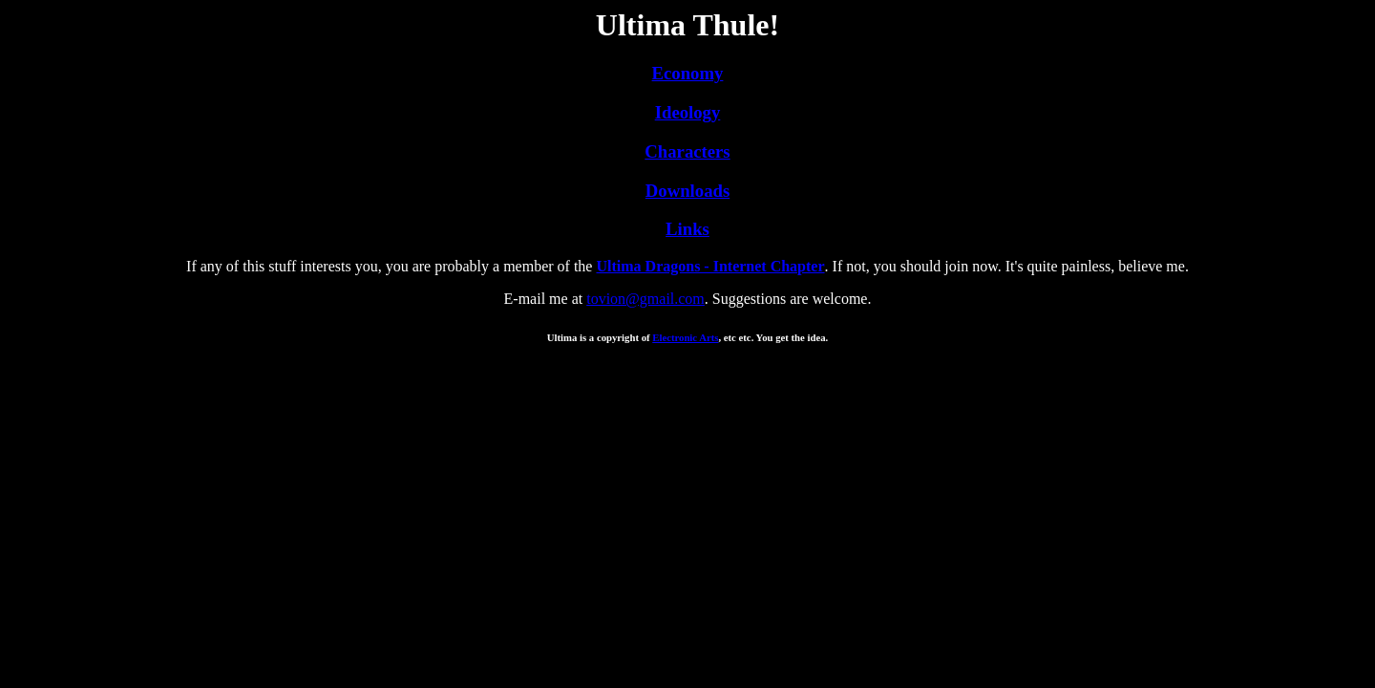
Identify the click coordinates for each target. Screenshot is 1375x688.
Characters (687, 151)
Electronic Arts (685, 337)
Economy (688, 73)
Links (687, 229)
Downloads (687, 191)
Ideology (688, 112)
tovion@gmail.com (645, 298)
